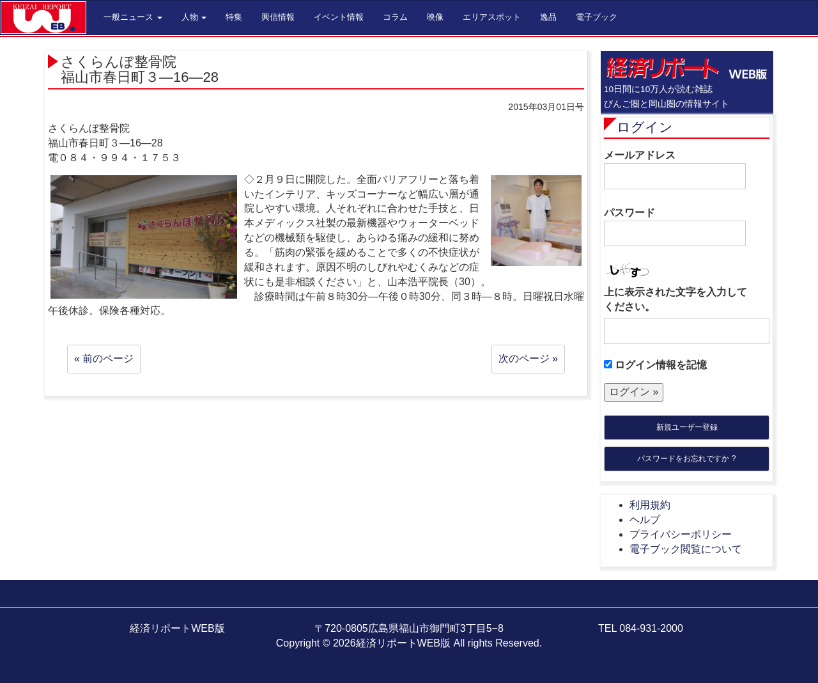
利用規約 (649, 504)
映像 (435, 17)
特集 (234, 17)
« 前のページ (104, 358)
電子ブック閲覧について (685, 549)
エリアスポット (492, 17)
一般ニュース (133, 17)
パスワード (675, 227)
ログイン (645, 127)
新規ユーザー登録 (687, 427)
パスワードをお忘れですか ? (686, 458)
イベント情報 (339, 17)
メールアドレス (675, 169)
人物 (194, 17)
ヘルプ (644, 519)
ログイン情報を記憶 (655, 364)
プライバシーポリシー (680, 534)
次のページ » (528, 358)
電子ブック (596, 17)
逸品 (548, 17)
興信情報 (278, 17)
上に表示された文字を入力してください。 (675, 299)
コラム (395, 17)
